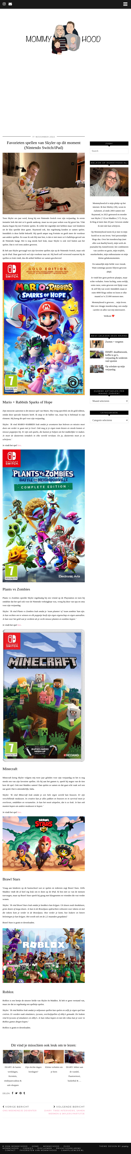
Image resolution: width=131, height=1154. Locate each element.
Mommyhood (51, 1146)
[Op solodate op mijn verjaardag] (97, 369)
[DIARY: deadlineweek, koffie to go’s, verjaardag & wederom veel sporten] (97, 354)
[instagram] (4, 4)
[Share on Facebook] (12, 1093)
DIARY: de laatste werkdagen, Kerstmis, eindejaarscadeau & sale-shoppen (12, 1076)
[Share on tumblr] (24, 1093)
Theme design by (113, 1146)
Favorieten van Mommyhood (38, 1150)
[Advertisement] (65, 101)
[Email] (10, 4)
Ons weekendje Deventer (20, 1108)
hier (19, 445)
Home (35, 1146)
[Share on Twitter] (16, 1093)
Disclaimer (45, 1148)
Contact (10, 1150)
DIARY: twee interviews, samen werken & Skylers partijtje (64, 1110)
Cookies (28, 1148)
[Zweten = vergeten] (97, 344)
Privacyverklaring (68, 1148)
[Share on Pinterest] (21, 1093)
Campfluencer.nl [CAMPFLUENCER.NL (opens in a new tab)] (72, 1150)
